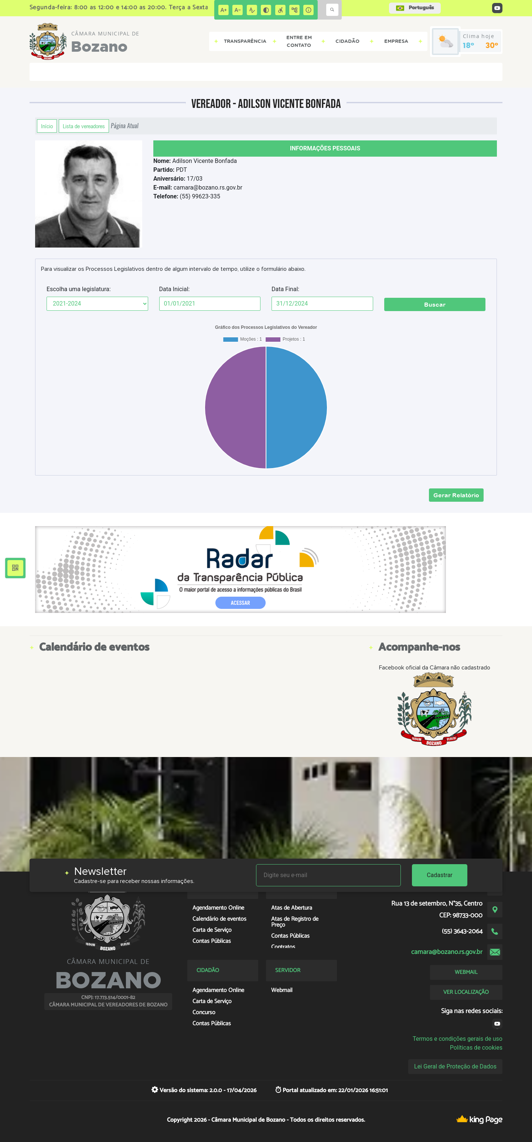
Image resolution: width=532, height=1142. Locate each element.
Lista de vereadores (84, 126)
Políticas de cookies (476, 1047)
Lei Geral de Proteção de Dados (455, 1066)
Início (47, 126)
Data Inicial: (174, 289)
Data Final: (285, 289)
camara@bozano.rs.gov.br (446, 952)
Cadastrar (440, 875)
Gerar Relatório (456, 495)
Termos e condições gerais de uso (457, 1038)
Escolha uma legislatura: (79, 289)
